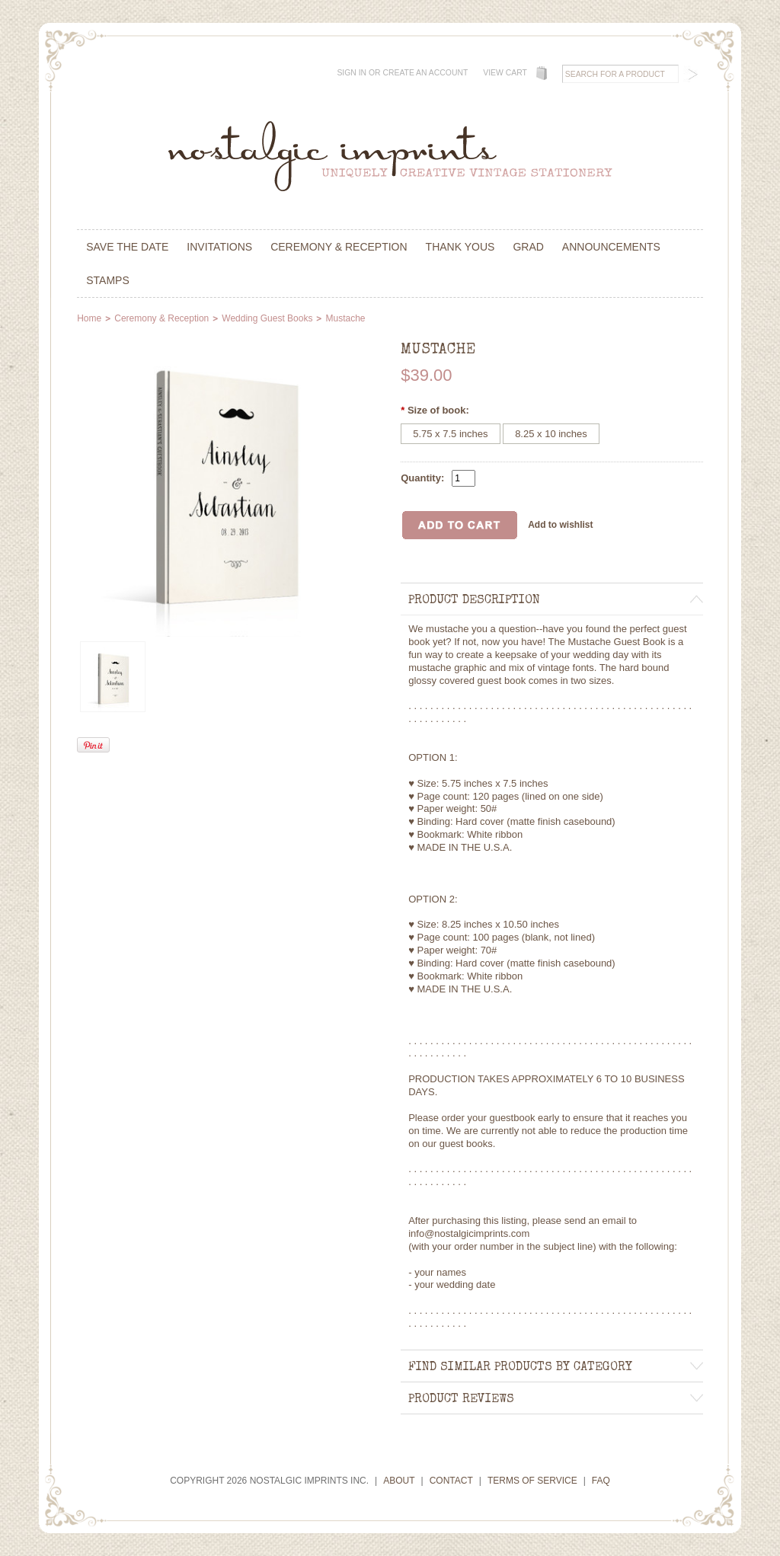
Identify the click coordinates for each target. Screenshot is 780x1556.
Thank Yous (460, 247)
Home (89, 318)
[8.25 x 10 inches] (551, 433)
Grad (528, 247)
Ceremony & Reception (338, 247)
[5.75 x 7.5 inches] (450, 433)
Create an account (425, 73)
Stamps (107, 280)
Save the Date (127, 247)
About (398, 1480)
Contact (451, 1480)
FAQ (601, 1480)
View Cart (505, 73)
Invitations (219, 247)
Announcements (611, 247)
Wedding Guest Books (267, 318)
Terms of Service (532, 1480)
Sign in (351, 73)
